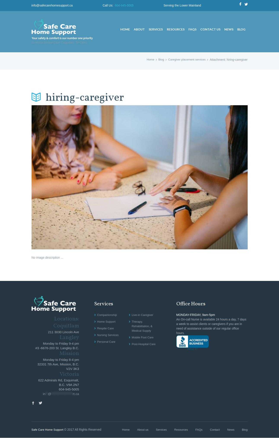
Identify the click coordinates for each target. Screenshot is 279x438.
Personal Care (107, 341)
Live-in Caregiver (143, 315)
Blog (159, 59)
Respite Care (106, 328)
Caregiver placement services (186, 59)
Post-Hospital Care (144, 344)
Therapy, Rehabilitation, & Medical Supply (143, 326)
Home (147, 59)
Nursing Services (108, 335)
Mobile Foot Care (143, 337)
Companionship (107, 315)
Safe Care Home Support (48, 430)
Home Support (107, 321)
